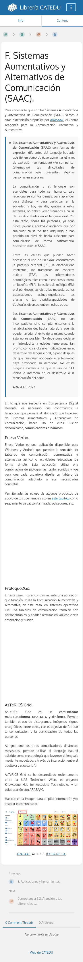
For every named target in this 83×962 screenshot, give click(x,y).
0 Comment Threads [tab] (19, 922)
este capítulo (60, 498)
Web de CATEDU (41, 952)
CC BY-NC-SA (56, 854)
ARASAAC (57, 120)
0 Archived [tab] (46, 922)
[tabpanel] (41, 934)
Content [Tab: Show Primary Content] (62, 20)
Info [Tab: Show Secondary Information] (20, 20)
